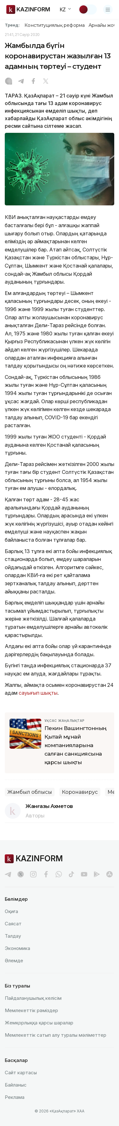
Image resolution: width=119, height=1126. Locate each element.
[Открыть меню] (108, 9)
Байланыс (16, 1085)
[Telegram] (21, 81)
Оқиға (11, 911)
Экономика (17, 948)
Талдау (13, 936)
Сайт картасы (21, 1073)
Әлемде (14, 961)
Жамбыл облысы (29, 792)
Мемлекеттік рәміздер (31, 1010)
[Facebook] (33, 81)
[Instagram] (8, 81)
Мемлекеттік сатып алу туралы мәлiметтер (55, 1035)
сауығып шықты (38, 693)
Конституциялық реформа (54, 25)
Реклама (14, 1097)
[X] (46, 81)
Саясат (13, 924)
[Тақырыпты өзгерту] (87, 9)
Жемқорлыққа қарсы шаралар (39, 1023)
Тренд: (12, 24)
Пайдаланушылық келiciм (33, 998)
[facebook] (46, 874)
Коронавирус (80, 792)
